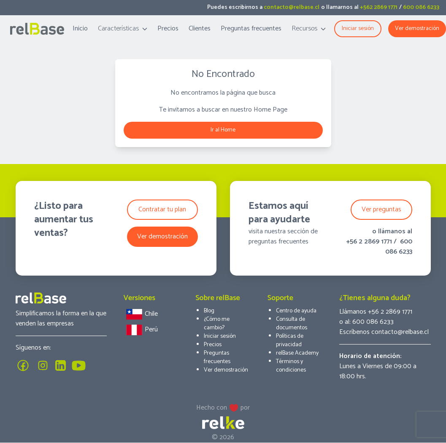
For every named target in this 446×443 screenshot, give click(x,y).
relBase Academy (297, 353)
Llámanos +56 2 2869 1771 (375, 311)
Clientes (200, 29)
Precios (167, 29)
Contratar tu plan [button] (162, 209)
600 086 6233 (421, 7)
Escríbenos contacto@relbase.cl (384, 332)
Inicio (80, 29)
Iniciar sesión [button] (358, 28)
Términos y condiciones (291, 366)
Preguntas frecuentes (251, 29)
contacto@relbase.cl (291, 7)
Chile (141, 314)
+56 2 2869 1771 (369, 241)
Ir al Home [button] (223, 130)
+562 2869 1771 (378, 7)
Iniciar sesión (220, 336)
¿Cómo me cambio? (217, 323)
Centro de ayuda (296, 311)
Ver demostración (417, 28)
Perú (141, 330)
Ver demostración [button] (162, 236)
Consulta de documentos (291, 323)
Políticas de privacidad (289, 340)
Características (122, 28)
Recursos (309, 28)
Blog (209, 311)
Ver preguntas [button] (381, 209)
